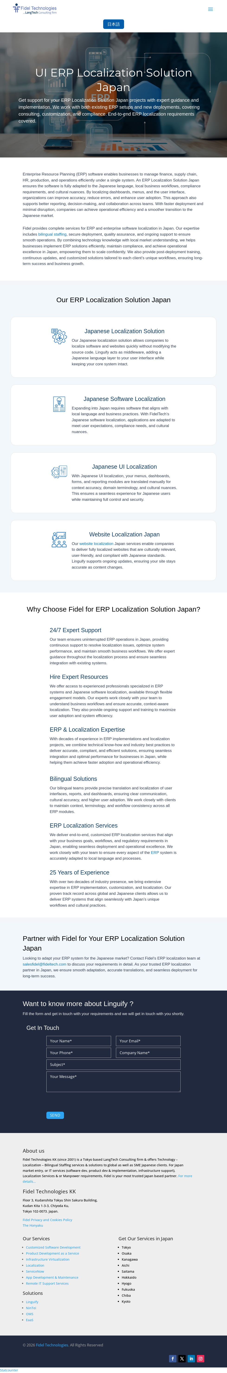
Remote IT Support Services (47, 1283)
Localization (35, 1265)
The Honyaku (33, 1225)
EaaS (29, 1320)
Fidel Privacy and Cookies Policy (47, 1220)
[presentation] (81, 1103)
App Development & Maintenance (52, 1277)
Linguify (32, 1302)
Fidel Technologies (52, 1345)
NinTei (31, 1308)
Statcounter (9, 1370)
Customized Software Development (53, 1247)
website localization (96, 544)
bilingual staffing (52, 234)
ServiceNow (35, 1271)
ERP (155, 852)
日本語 (113, 24)
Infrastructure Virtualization (48, 1259)
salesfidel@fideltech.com (44, 964)
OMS (29, 1314)
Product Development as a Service (52, 1253)
